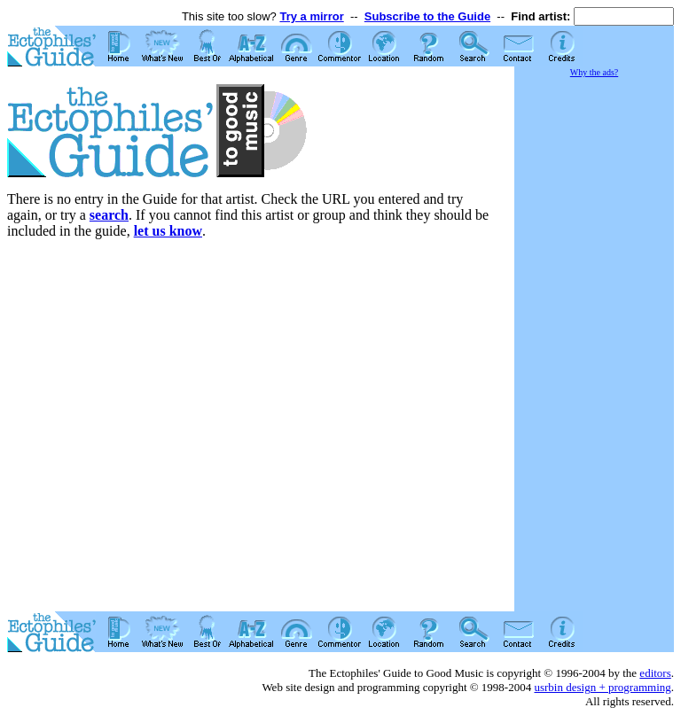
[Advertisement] (594, 345)
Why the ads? (594, 72)
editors (654, 673)
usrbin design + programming (602, 687)
